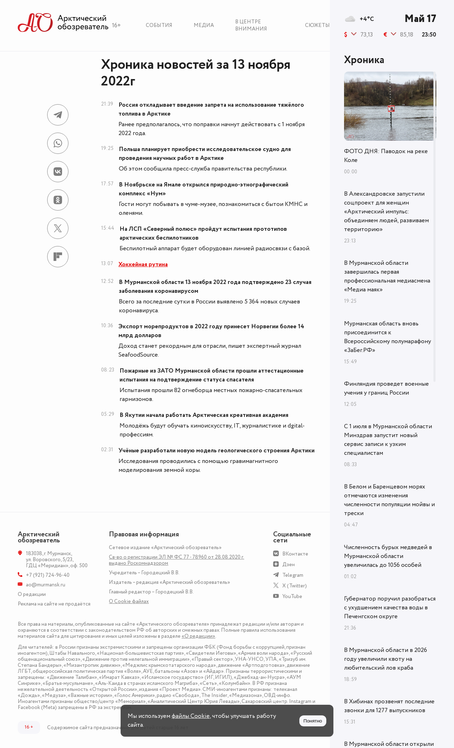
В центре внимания (251, 25)
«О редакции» (198, 636)
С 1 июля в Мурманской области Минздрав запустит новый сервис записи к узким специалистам (388, 439)
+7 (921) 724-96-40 (48, 575)
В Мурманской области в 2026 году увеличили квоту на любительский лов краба (385, 659)
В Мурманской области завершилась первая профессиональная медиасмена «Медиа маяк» (387, 276)
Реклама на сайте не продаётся (54, 604)
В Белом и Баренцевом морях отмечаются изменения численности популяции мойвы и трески (389, 500)
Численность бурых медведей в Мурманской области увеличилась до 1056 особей (388, 556)
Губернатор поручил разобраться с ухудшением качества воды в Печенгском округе (390, 608)
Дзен (288, 565)
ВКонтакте (295, 554)
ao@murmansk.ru (45, 585)
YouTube (292, 596)
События (159, 25)
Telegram (292, 575)
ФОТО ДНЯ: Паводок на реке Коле (386, 155)
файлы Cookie (191, 716)
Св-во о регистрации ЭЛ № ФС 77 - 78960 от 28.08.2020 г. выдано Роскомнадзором (176, 560)
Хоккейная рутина (143, 264)
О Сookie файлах (129, 601)
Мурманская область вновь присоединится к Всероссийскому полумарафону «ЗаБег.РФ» (387, 337)
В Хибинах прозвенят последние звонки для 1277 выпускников (389, 706)
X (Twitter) (294, 586)
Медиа (204, 25)
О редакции (32, 594)
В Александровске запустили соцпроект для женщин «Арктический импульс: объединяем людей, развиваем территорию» (386, 212)
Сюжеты (317, 25)
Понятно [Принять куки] (313, 721)
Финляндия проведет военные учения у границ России (386, 388)
